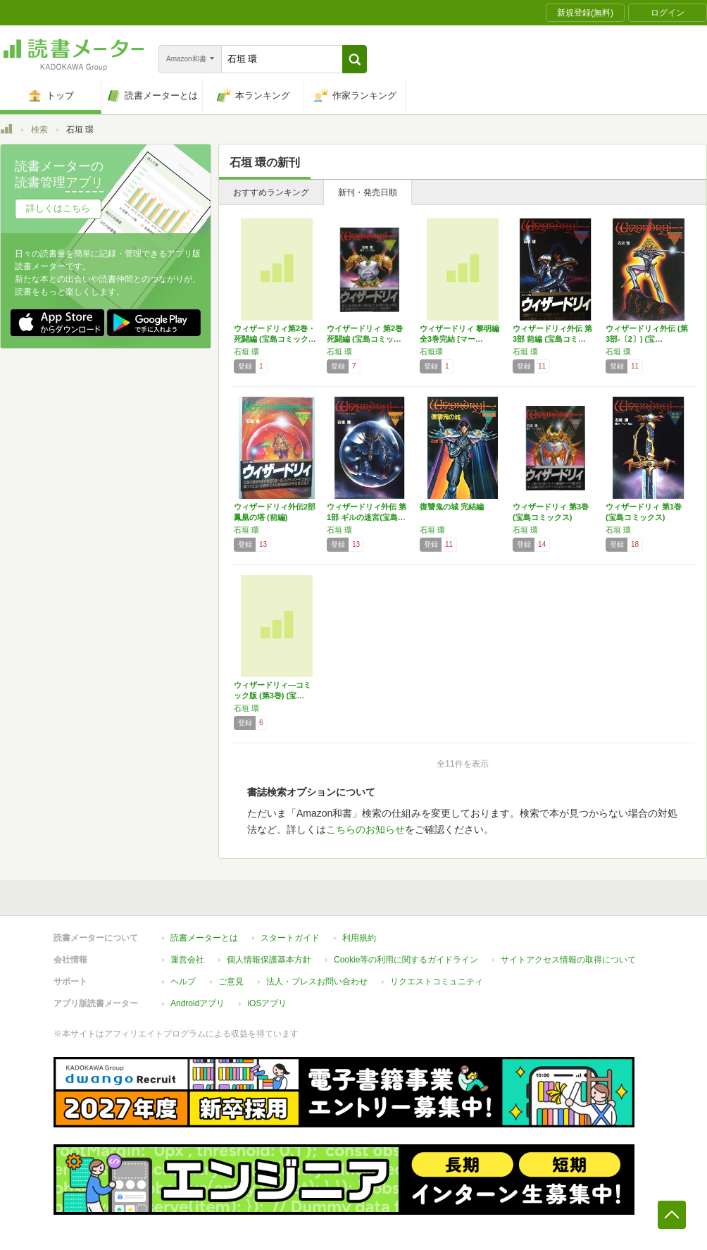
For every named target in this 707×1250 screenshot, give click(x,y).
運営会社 (187, 959)
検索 (39, 130)
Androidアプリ (197, 1003)
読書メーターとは (204, 938)
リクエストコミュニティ (436, 981)
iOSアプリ (267, 1003)
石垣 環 (246, 351)
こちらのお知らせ (365, 829)
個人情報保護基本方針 (269, 959)
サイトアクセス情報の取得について (568, 959)
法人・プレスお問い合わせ (317, 981)
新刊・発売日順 (367, 192)
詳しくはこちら (58, 208)
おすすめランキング (271, 192)
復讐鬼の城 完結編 (452, 506)
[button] (354, 59)
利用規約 (359, 938)
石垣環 (431, 351)
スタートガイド (290, 938)
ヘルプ (183, 981)
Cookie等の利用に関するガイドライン (406, 959)
